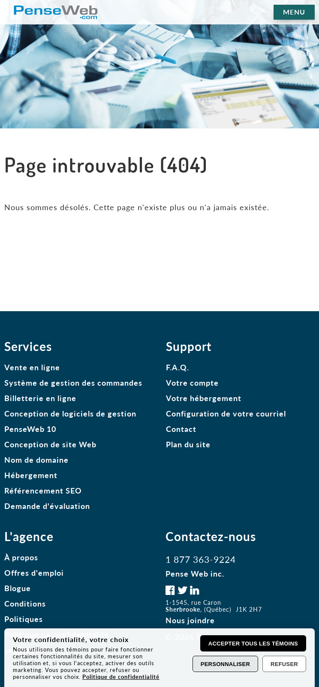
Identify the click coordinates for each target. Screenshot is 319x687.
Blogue (17, 588)
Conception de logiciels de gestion (70, 413)
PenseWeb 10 (30, 429)
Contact (181, 429)
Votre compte (192, 382)
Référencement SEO (43, 490)
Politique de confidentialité (121, 676)
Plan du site (188, 444)
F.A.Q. (177, 367)
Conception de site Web (50, 444)
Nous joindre (190, 620)
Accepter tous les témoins (253, 643)
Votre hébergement (203, 398)
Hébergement (30, 475)
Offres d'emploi (34, 572)
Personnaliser (225, 664)
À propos (21, 557)
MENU (294, 12)
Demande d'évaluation (47, 506)
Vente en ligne (32, 367)
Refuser (284, 664)
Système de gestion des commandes (73, 382)
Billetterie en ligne (40, 398)
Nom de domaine (36, 459)
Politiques (23, 619)
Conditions (25, 603)
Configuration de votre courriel (226, 413)
